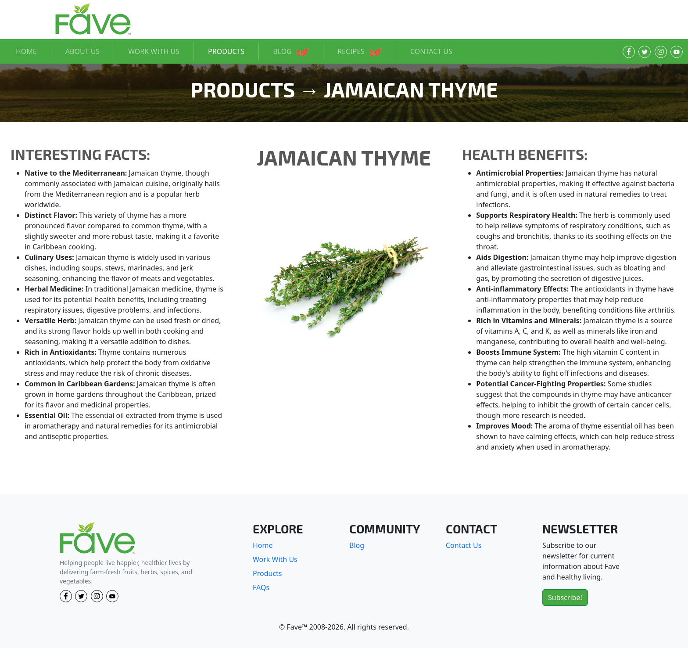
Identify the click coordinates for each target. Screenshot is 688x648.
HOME (26, 51)
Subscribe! (565, 597)
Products (267, 573)
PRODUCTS (226, 51)
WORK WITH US (153, 51)
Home (263, 545)
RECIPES (359, 51)
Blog (356, 545)
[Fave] (97, 538)
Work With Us (275, 559)
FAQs (261, 587)
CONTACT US (431, 51)
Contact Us (463, 545)
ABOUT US (82, 51)
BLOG (291, 51)
